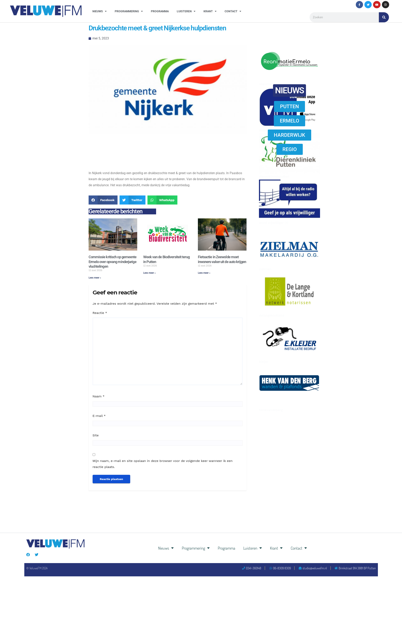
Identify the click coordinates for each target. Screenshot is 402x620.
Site (96, 435)
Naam (99, 396)
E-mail (99, 416)
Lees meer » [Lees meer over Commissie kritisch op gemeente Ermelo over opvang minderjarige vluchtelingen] (95, 277)
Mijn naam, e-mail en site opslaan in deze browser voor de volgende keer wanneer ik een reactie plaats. (163, 464)
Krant (210, 11)
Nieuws (99, 11)
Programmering (129, 11)
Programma (160, 11)
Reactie (100, 313)
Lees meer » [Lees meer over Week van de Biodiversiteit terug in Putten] (149, 272)
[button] (103, 200)
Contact (233, 11)
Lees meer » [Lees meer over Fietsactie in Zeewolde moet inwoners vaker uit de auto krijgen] (204, 272)
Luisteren (186, 11)
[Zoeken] (384, 17)
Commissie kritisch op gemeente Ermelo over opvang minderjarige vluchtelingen (113, 261)
